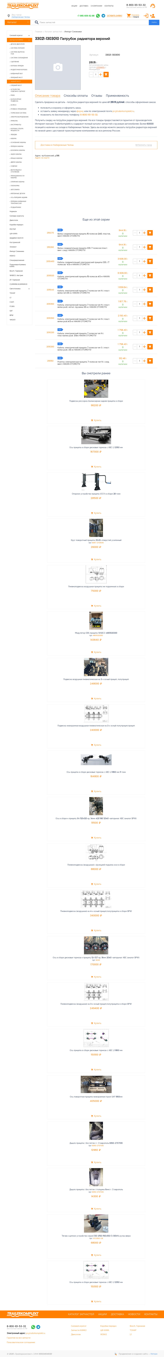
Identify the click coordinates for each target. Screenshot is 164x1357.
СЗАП (12, 302)
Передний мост (17, 77)
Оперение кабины (17, 182)
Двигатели (14, 220)
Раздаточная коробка (19, 69)
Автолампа (15, 189)
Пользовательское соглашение (21, 1342)
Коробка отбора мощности (17, 129)
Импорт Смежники (17, 251)
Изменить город (144, 145)
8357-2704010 (98, 543)
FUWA (12, 306)
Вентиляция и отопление (16, 171)
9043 (98, 960)
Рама (13, 95)
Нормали (13, 211)
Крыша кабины (16, 158)
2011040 (50, 290)
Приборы (14, 121)
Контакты (109, 6)
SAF (11, 311)
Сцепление (15, 61)
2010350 (50, 304)
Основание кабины (18, 142)
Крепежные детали (18, 193)
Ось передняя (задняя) (19, 197)
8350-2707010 (98, 1146)
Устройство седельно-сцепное (18, 90)
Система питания (17, 48)
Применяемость (117, 95)
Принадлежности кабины (17, 176)
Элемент (13, 247)
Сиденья (14, 166)
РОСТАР (13, 229)
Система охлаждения (19, 58)
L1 (10, 298)
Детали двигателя (17, 44)
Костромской (15, 242)
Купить (96, 420)
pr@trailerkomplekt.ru (123, 111)
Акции (74, 6)
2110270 (50, 233)
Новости (134, 1314)
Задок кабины (16, 154)
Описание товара (47, 95)
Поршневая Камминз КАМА (18, 265)
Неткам (154, 1354)
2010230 (50, 332)
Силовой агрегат (16, 35)
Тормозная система (18, 113)
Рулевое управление (18, 109)
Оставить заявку (114, 16)
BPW (11, 315)
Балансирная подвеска (16, 100)
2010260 (50, 347)
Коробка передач (17, 66)
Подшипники (16, 207)
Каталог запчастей (60, 6)
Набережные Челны (21, 17)
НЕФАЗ (12, 256)
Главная (38, 32)
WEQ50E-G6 (98, 1238)
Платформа (15, 185)
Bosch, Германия (16, 271)
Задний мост (16, 81)
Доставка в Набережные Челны (57, 145)
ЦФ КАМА (13, 234)
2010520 (50, 275)
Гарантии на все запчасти (18, 1338)
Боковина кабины (18, 150)
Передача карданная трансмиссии (18, 202)
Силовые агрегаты (17, 216)
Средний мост (16, 85)
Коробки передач (16, 225)
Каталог (12, 22)
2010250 (50, 318)
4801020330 (98, 635)
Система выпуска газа (18, 53)
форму (80, 111)
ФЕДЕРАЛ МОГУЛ (16, 238)
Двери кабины (16, 162)
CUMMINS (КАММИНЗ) (18, 284)
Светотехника (15, 289)
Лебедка (14, 134)
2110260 (50, 247)
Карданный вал (17, 73)
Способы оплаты (76, 95)
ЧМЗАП (12, 320)
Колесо (13, 105)
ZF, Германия (15, 280)
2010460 (50, 261)
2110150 (50, 361)
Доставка (84, 6)
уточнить (100, 67)
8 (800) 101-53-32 (89, 114)
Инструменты (16, 124)
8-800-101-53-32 (136, 5)
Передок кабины (17, 146)
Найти (154, 22)
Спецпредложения (17, 260)
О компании (96, 6)
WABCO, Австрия (16, 275)
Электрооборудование (19, 117)
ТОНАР (12, 293)
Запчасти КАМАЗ (16, 40)
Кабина (13, 138)
